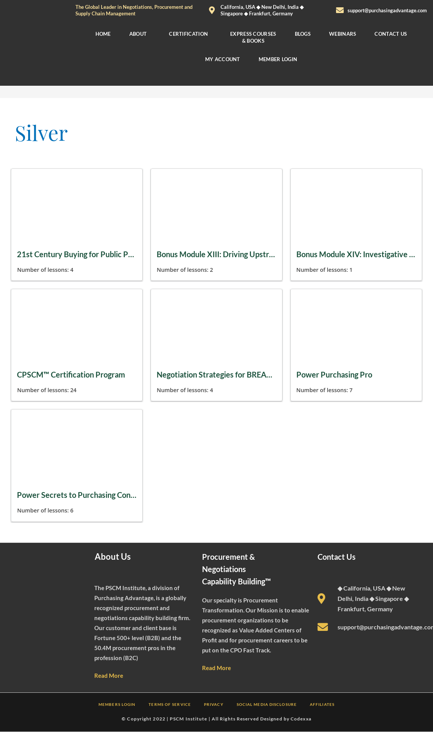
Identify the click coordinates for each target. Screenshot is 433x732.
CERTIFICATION (188, 34)
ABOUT (138, 34)
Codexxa (301, 719)
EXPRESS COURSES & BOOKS (253, 37)
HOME (102, 34)
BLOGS (303, 34)
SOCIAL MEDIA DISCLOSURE (267, 704)
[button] (140, 34)
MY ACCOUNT (222, 59)
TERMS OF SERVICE (170, 704)
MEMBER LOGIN (278, 59)
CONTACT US (391, 34)
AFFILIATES (322, 704)
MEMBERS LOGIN (117, 704)
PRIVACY (214, 704)
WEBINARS (342, 34)
